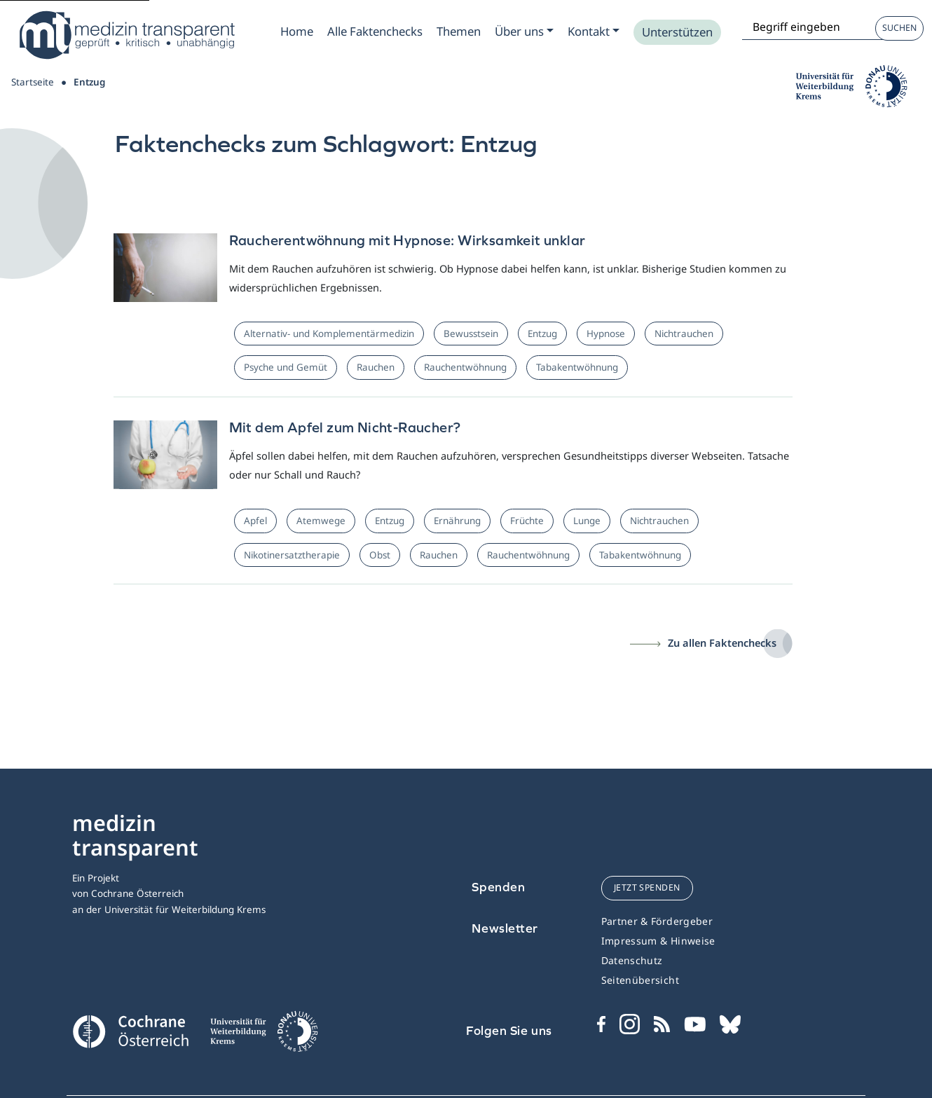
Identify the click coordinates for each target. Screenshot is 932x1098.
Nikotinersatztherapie (292, 555)
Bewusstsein (471, 333)
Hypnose (606, 333)
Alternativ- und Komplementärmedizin (329, 333)
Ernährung (457, 520)
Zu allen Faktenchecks (722, 643)
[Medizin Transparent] (126, 35)
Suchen (899, 28)
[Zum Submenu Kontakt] (593, 31)
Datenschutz (632, 960)
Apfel (255, 520)
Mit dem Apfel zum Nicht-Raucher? (345, 427)
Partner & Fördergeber (657, 921)
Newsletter (505, 928)
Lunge (587, 520)
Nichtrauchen (684, 333)
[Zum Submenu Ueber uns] (524, 31)
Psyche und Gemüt (285, 367)
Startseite (32, 82)
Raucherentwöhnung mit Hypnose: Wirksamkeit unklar (407, 240)
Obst (379, 555)
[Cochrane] (130, 1030)
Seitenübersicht (640, 980)
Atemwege (320, 520)
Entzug (542, 333)
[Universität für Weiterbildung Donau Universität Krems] (263, 1036)
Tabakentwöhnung (577, 367)
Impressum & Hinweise (658, 940)
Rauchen (376, 367)
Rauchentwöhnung (465, 367)
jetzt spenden (647, 887)
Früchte (527, 520)
